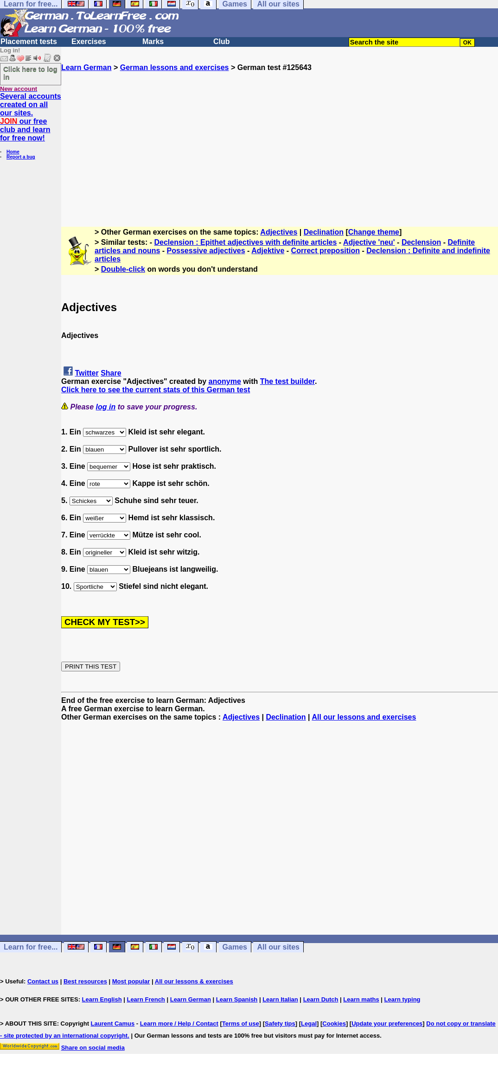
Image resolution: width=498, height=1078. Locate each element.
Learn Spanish (237, 999)
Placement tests (28, 41)
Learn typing (402, 999)
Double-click (123, 269)
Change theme (373, 232)
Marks (153, 41)
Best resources (85, 981)
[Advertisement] (279, 137)
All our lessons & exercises (194, 981)
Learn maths (361, 999)
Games (235, 947)
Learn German (86, 67)
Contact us (42, 981)
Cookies (334, 1023)
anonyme (225, 381)
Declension (421, 242)
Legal (309, 1023)
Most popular (131, 981)
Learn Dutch (320, 999)
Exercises (88, 41)
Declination (324, 232)
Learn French (146, 999)
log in (106, 407)
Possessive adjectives (206, 251)
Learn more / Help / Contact (179, 1023)
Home (12, 151)
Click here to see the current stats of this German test (155, 390)
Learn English (102, 999)
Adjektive (267, 251)
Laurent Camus (113, 1023)
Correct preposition (325, 251)
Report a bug (20, 156)
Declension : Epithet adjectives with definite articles (245, 242)
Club (221, 41)
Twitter (86, 373)
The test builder (287, 381)
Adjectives (278, 232)
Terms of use (240, 1023)
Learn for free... (30, 947)
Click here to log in (30, 73)
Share (111, 373)
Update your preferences (386, 1023)
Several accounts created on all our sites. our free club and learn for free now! (30, 117)
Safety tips (280, 1023)
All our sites (278, 947)
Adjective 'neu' (369, 242)
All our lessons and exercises (364, 717)
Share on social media (93, 1047)
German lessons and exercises (174, 67)
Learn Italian (280, 999)
